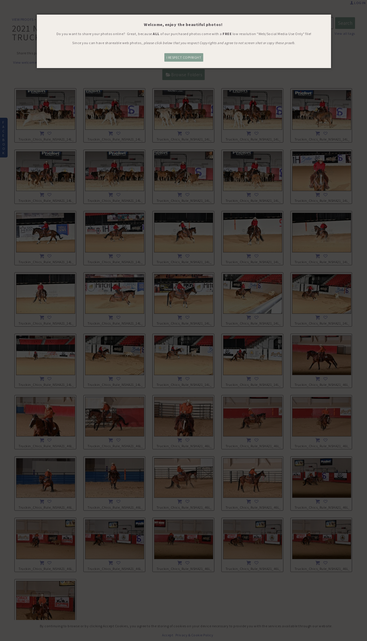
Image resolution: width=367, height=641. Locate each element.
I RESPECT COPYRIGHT (183, 57)
